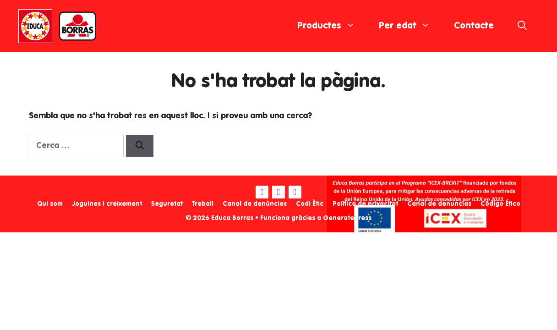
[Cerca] (139, 146)
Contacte (474, 26)
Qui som (50, 204)
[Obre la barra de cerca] (522, 26)
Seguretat (167, 204)
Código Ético (500, 204)
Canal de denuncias (439, 204)
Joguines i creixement (107, 204)
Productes (332, 26)
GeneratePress (347, 218)
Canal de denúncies (255, 204)
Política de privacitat (365, 204)
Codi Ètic (309, 204)
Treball (202, 204)
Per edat (410, 26)
